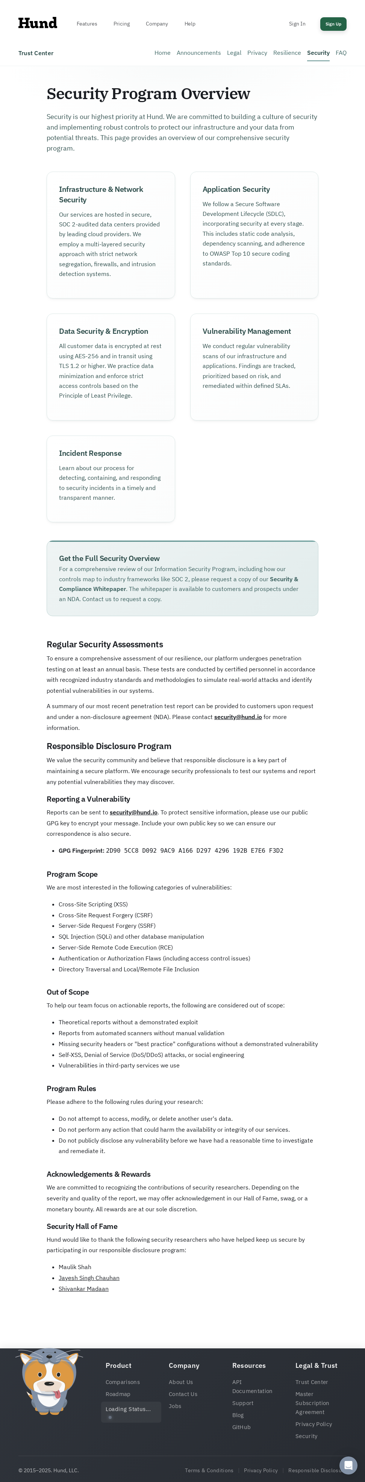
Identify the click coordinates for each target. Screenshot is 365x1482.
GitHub (241, 1427)
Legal (234, 52)
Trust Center (312, 1382)
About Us (181, 1382)
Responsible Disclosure (317, 1470)
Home (162, 52)
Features (87, 23)
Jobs (175, 1406)
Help (190, 23)
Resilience (287, 52)
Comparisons (123, 1382)
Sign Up (333, 24)
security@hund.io (238, 717)
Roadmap (118, 1394)
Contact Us (183, 1394)
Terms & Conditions (209, 1470)
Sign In (297, 23)
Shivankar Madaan (84, 1288)
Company (157, 23)
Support (243, 1403)
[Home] (37, 24)
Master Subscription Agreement (312, 1403)
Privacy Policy (313, 1424)
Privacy (257, 52)
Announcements (199, 52)
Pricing (121, 23)
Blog (238, 1415)
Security (318, 52)
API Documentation (252, 1386)
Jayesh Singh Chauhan (89, 1277)
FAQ (341, 52)
